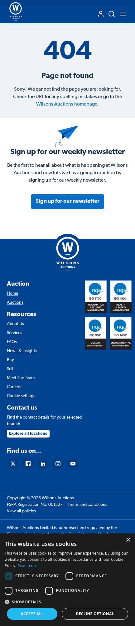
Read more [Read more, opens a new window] (27, 565)
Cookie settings (21, 396)
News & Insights (22, 351)
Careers (14, 387)
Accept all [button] (32, 613)
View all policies (21, 511)
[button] (67, 602)
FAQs (12, 342)
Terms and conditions (87, 504)
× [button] (128, 540)
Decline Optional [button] (95, 613)
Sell (10, 369)
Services (14, 333)
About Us (15, 324)
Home (12, 293)
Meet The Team (21, 378)
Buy (10, 360)
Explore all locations (28, 434)
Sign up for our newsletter (67, 201)
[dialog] (67, 579)
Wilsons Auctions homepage (66, 104)
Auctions (15, 302)
